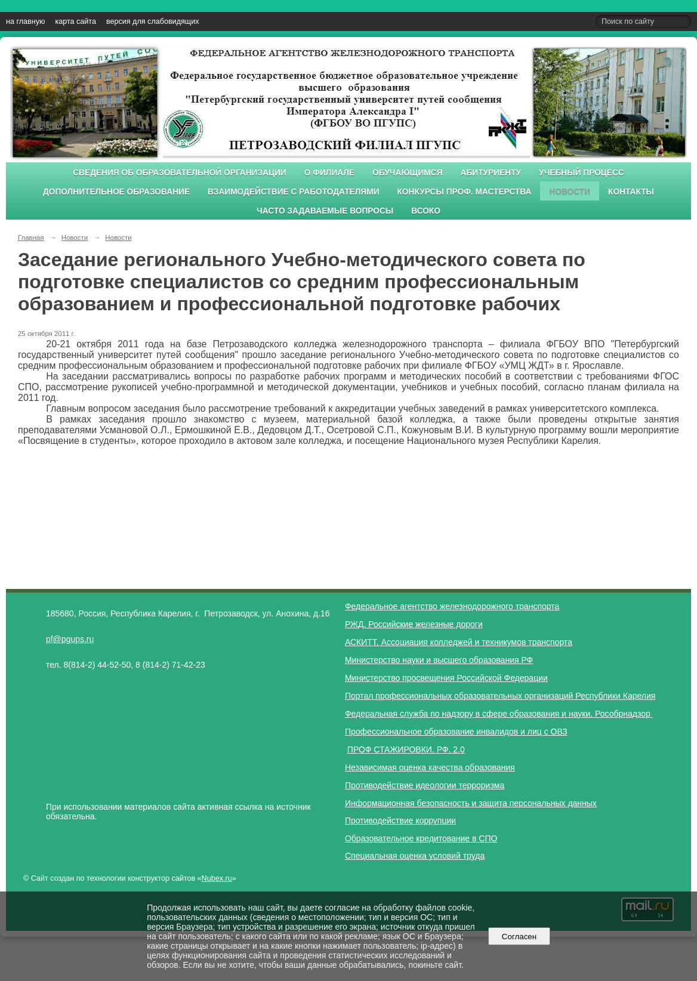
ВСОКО (425, 210)
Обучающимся (407, 172)
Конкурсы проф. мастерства (464, 191)
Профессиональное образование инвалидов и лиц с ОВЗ (456, 731)
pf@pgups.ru (70, 639)
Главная (31, 237)
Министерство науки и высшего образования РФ (439, 660)
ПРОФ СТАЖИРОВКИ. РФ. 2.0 (406, 749)
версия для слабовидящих (152, 21)
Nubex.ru (217, 878)
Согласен (519, 936)
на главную (25, 21)
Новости (569, 191)
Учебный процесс (581, 172)
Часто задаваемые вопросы (325, 210)
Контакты (631, 191)
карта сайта (75, 21)
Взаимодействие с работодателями (293, 191)
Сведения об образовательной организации (179, 172)
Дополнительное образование (116, 191)
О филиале (329, 172)
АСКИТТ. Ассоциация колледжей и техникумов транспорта (458, 642)
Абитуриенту (491, 172)
